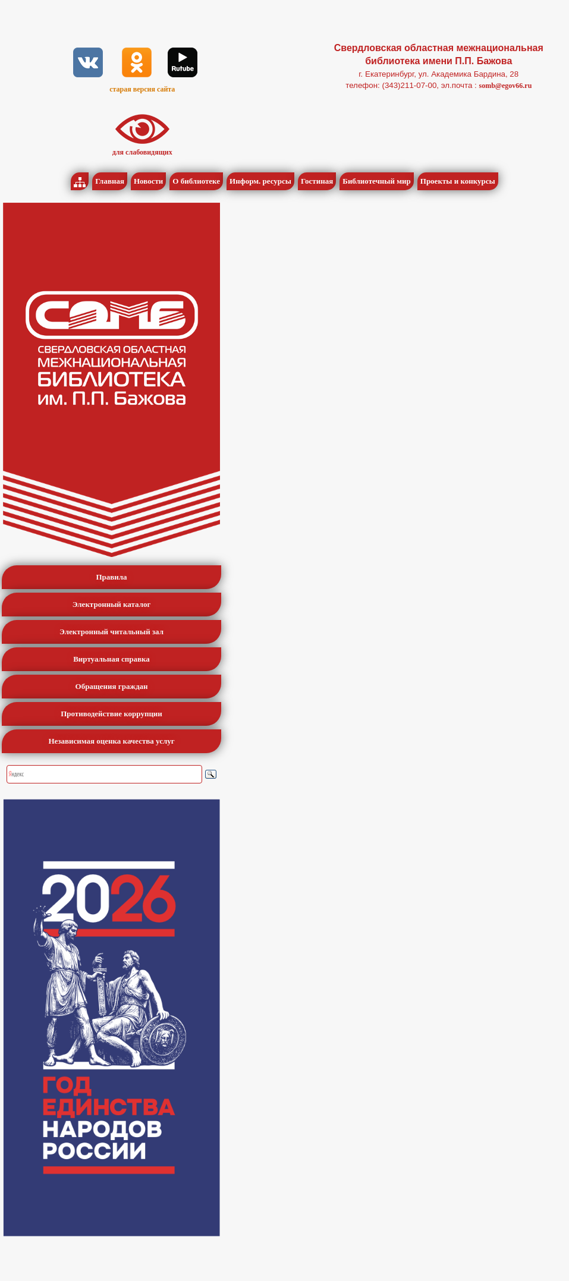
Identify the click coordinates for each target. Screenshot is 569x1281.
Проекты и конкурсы (457, 181)
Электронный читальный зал (111, 631)
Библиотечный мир (376, 181)
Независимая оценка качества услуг (111, 741)
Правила (111, 576)
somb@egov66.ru (505, 85)
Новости (148, 181)
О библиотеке (196, 181)
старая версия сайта (142, 89)
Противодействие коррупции (111, 713)
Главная (109, 181)
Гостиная (317, 181)
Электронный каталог (112, 604)
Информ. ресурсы (260, 181)
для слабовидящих (142, 152)
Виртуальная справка (111, 658)
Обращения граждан (112, 686)
